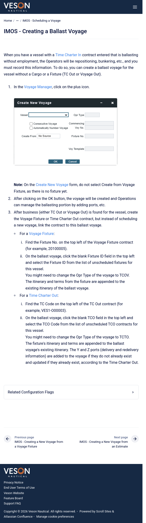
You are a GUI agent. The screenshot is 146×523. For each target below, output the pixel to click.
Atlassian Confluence (18, 516)
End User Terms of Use (19, 487)
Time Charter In (68, 55)
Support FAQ (12, 503)
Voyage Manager (38, 87)
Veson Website (14, 493)
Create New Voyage (52, 184)
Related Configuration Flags (31, 392)
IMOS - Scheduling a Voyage (42, 20)
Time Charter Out (43, 295)
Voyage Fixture (41, 233)
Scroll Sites (103, 511)
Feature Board (13, 498)
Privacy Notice (13, 482)
